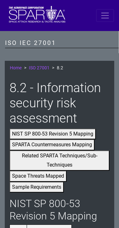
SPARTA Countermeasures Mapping (52, 145)
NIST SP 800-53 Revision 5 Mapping (52, 134)
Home (16, 68)
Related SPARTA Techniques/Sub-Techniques (59, 160)
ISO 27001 (39, 68)
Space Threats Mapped (38, 176)
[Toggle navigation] (105, 15)
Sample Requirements (36, 187)
